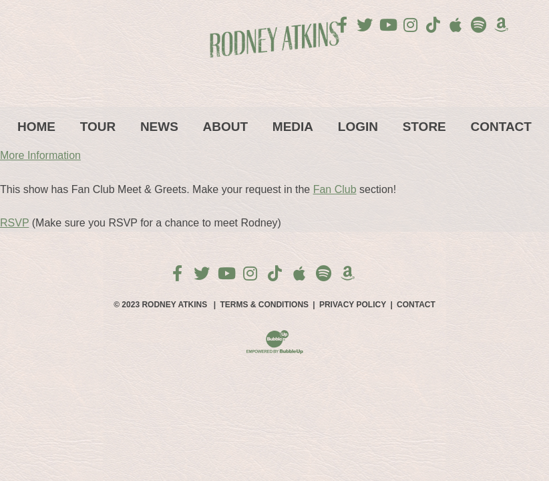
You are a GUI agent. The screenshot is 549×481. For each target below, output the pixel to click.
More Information (40, 155)
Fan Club (335, 189)
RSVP (14, 222)
